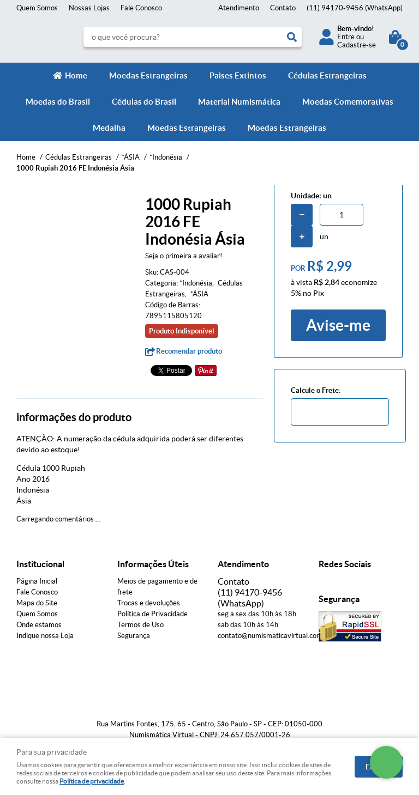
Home (76, 75)
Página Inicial (36, 581)
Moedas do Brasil (58, 101)
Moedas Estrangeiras (148, 75)
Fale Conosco (141, 8)
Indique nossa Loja (45, 636)
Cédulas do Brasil (144, 101)
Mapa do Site (36, 603)
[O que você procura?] (292, 37)
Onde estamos (39, 625)
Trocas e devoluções (148, 603)
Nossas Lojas (89, 8)
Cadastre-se (356, 45)
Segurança (133, 636)
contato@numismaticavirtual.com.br (274, 636)
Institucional (40, 564)
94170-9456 (355, 8)
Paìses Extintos (238, 75)
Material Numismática (239, 101)
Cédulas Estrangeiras (327, 75)
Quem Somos (37, 8)
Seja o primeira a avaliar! (183, 256)
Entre (346, 37)
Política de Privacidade (152, 614)
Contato (283, 8)
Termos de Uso (140, 625)
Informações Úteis (153, 564)
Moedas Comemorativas (347, 101)
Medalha (109, 127)
